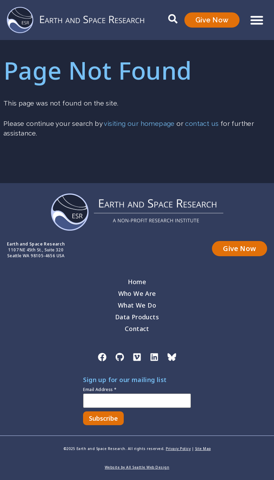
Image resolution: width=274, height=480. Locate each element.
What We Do (137, 305)
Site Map (203, 448)
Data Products (137, 317)
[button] (256, 20)
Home (137, 282)
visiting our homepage (139, 123)
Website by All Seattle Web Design (137, 467)
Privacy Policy (178, 448)
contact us (202, 123)
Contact (137, 328)
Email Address (99, 390)
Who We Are (137, 293)
